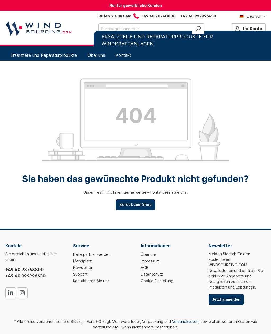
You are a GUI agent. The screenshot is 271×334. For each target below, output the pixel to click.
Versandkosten (185, 321)
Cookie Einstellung (157, 281)
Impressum (150, 261)
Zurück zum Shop (135, 204)
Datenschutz (152, 274)
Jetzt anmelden (226, 299)
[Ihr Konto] (248, 28)
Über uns (149, 254)
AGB (144, 267)
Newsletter (82, 267)
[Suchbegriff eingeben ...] (145, 28)
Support (80, 274)
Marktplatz (82, 261)
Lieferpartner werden (92, 254)
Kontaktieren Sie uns (91, 281)
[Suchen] (198, 28)
